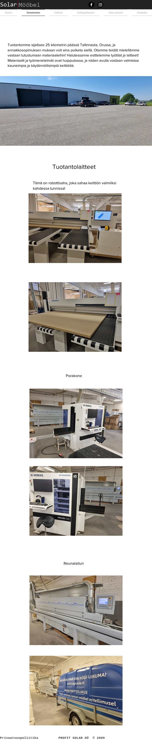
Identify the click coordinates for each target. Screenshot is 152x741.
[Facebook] (91, 5)
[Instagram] (100, 5)
